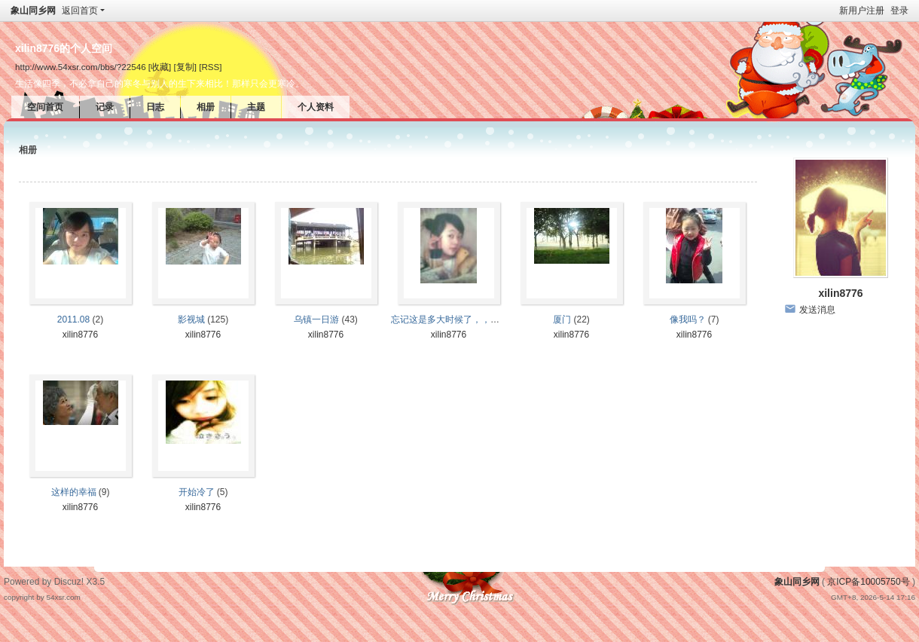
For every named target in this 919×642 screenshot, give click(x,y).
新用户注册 (861, 10)
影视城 (191, 319)
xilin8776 (80, 334)
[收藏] (159, 67)
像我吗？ (688, 319)
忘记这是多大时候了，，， (445, 319)
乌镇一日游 (316, 319)
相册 (206, 107)
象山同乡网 (33, 10)
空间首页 (45, 107)
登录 (899, 10)
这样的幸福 (73, 492)
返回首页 (80, 10)
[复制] (185, 67)
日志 (155, 107)
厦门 (562, 319)
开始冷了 (197, 492)
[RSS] (210, 67)
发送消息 (817, 309)
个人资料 (316, 107)
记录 (105, 107)
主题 (256, 107)
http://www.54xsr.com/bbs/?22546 (80, 67)
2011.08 (73, 319)
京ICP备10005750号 (868, 581)
